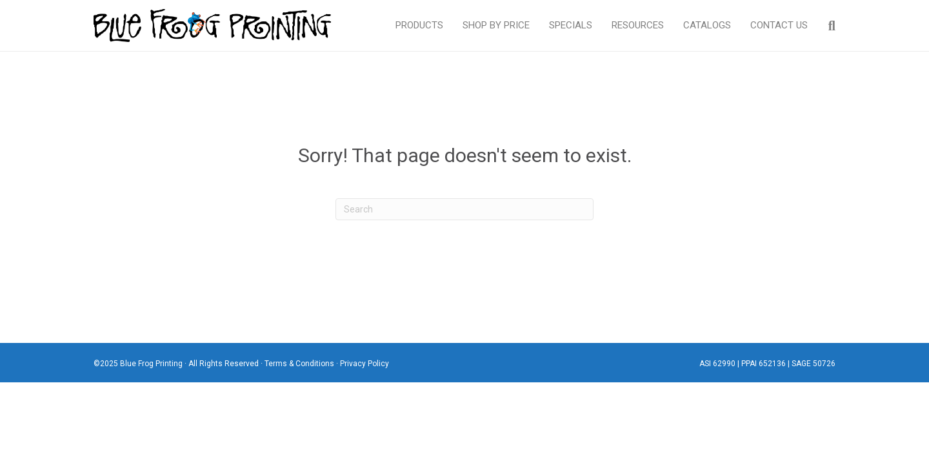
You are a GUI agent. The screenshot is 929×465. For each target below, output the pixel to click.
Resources (638, 25)
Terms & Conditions (299, 363)
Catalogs (707, 25)
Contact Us (779, 25)
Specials (570, 25)
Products (419, 25)
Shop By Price (496, 25)
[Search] (826, 26)
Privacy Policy (364, 363)
